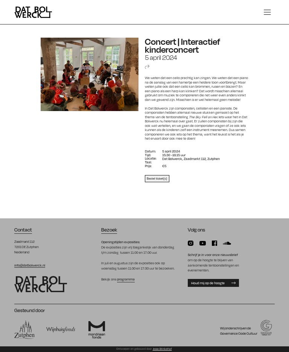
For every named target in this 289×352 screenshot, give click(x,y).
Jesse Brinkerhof (162, 348)
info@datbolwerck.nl (29, 265)
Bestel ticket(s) (157, 178)
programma (126, 279)
